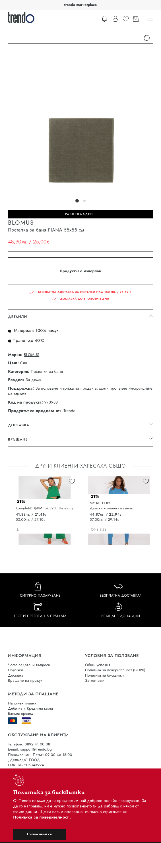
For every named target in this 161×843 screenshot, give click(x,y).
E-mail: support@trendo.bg (30, 749)
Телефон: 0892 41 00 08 (29, 744)
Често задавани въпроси (29, 665)
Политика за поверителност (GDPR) (115, 670)
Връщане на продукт (26, 680)
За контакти (94, 680)
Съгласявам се (39, 834)
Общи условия (97, 665)
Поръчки (15, 670)
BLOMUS (31, 355)
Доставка (15, 675)
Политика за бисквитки (104, 675)
